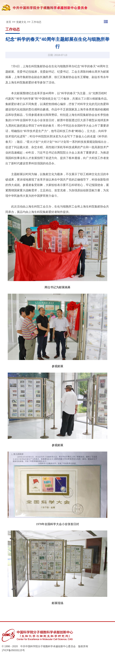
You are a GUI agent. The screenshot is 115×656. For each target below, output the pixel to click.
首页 (8, 21)
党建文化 (21, 21)
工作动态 (36, 21)
